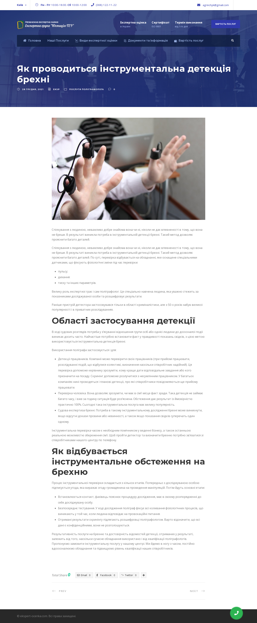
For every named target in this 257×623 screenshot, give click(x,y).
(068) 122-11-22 (106, 5)
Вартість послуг (225, 23)
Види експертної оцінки (96, 40)
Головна (32, 40)
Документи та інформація (146, 40)
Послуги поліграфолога (86, 89)
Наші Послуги (58, 40)
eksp (56, 89)
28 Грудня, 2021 (33, 89)
